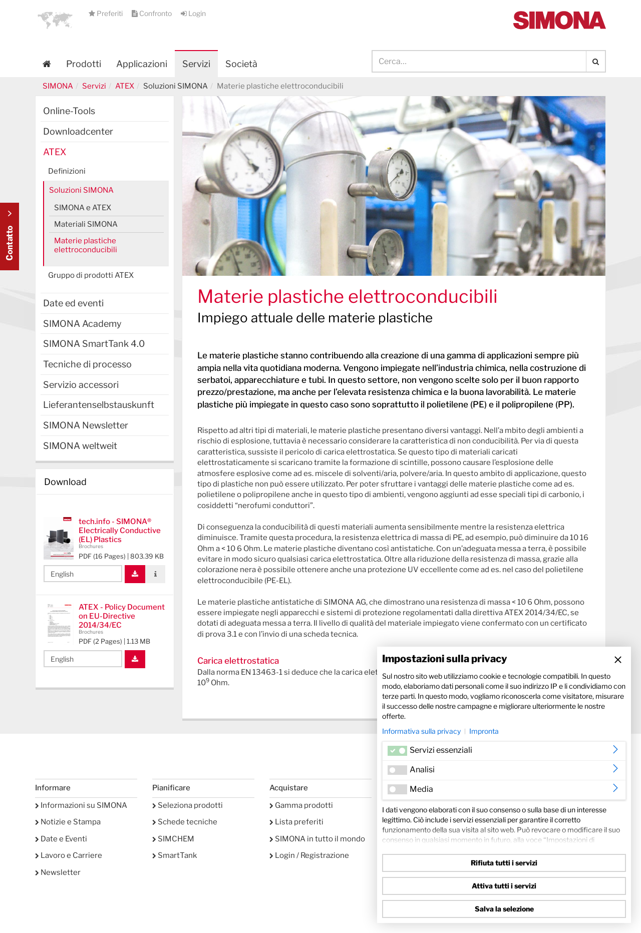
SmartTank (174, 855)
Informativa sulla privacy (421, 731)
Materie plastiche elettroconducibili (85, 245)
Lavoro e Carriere (68, 855)
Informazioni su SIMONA (81, 805)
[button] (55, 20)
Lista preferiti (296, 821)
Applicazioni (141, 64)
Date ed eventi (73, 303)
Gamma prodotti (301, 805)
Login (193, 13)
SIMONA (58, 86)
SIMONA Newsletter (85, 425)
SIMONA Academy (82, 323)
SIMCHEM (173, 838)
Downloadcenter (78, 131)
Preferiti (106, 13)
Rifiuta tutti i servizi (504, 862)
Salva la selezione (504, 908)
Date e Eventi (61, 838)
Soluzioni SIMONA (81, 190)
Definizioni (67, 171)
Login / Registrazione (309, 855)
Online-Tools (69, 111)
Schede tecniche (184, 821)
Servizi (94, 86)
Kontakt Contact (9, 236)
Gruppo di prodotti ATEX (91, 275)
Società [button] (241, 64)
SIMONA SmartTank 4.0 (94, 343)
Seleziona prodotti (187, 805)
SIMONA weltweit (80, 445)
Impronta (484, 731)
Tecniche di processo (87, 364)
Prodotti (83, 64)
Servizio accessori (81, 384)
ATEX (124, 86)
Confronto (152, 13)
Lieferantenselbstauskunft (98, 404)
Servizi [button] (196, 64)
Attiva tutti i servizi (504, 885)
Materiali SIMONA (86, 224)
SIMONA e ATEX (82, 207)
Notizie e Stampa (68, 821)
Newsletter (58, 872)
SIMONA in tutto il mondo (317, 838)
